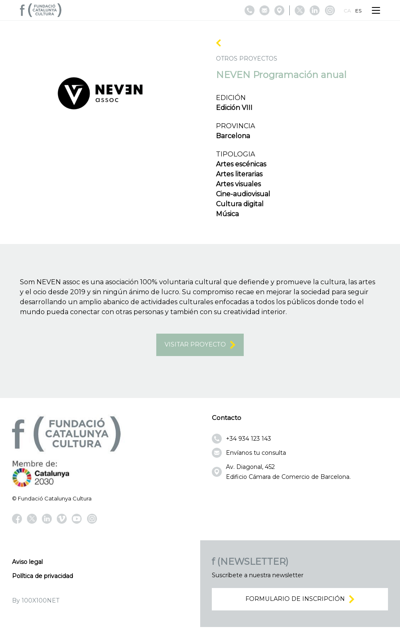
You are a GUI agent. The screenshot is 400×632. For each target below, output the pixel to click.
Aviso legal (27, 564)
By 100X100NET (35, 602)
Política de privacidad (42, 578)
